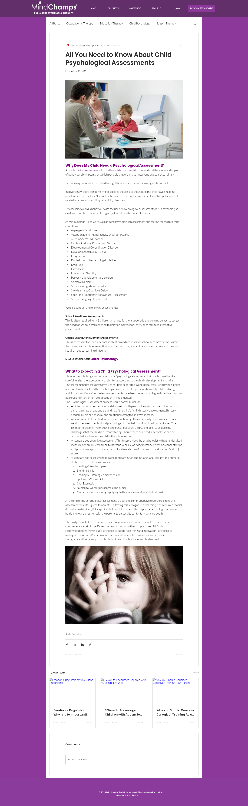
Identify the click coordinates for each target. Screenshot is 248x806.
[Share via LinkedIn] (82, 644)
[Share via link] (90, 644)
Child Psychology (139, 23)
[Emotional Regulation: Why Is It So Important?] (73, 691)
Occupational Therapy (79, 23)
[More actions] (181, 45)
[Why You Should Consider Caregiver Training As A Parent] (175, 691)
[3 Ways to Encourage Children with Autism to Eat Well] (124, 691)
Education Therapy (111, 23)
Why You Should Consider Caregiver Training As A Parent (175, 712)
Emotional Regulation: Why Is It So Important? (70, 712)
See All (195, 672)
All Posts (55, 23)
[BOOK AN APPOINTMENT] (201, 8)
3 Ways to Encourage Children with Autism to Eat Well (122, 712)
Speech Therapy (166, 23)
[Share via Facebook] (66, 644)
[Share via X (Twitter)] (74, 644)
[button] (156, 8)
